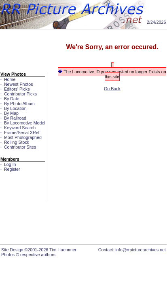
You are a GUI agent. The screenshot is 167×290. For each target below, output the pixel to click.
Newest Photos (17, 84)
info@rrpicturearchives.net (140, 249)
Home (8, 79)
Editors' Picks (16, 89)
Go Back (112, 88)
